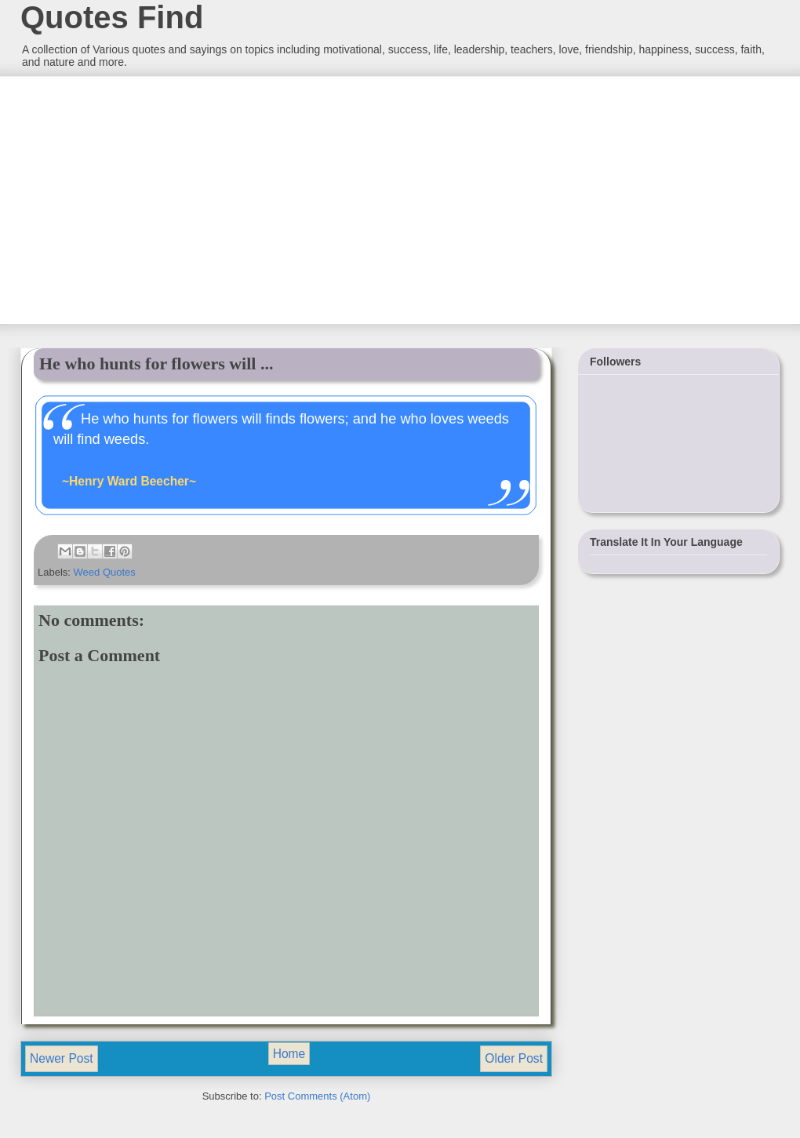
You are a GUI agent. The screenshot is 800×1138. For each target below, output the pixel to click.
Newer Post (61, 1058)
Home (289, 1053)
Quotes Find (111, 17)
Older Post (514, 1058)
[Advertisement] (137, 198)
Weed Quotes (105, 572)
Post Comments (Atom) (317, 1096)
